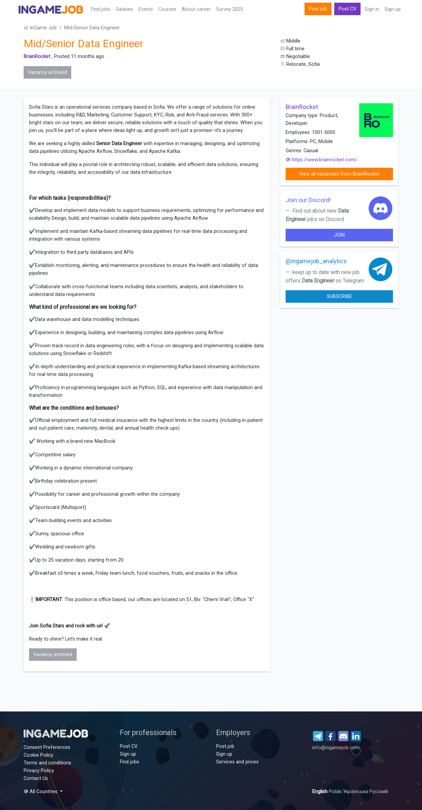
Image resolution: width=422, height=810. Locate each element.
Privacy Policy (39, 771)
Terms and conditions (47, 763)
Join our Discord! (308, 200)
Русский (378, 791)
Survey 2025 (229, 9)
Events (145, 9)
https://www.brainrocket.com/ (321, 160)
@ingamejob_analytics (316, 261)
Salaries (124, 9)
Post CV (347, 9)
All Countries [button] (41, 791)
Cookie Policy (38, 755)
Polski (336, 791)
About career (196, 9)
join (339, 235)
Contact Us (36, 778)
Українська (356, 791)
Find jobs (100, 9)
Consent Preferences (47, 747)
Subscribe (339, 296)
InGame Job (40, 28)
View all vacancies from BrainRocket (339, 174)
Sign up (393, 9)
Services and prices (237, 762)
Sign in (372, 9)
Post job (318, 9)
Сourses (167, 9)
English (320, 791)
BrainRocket (37, 56)
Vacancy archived (47, 72)
